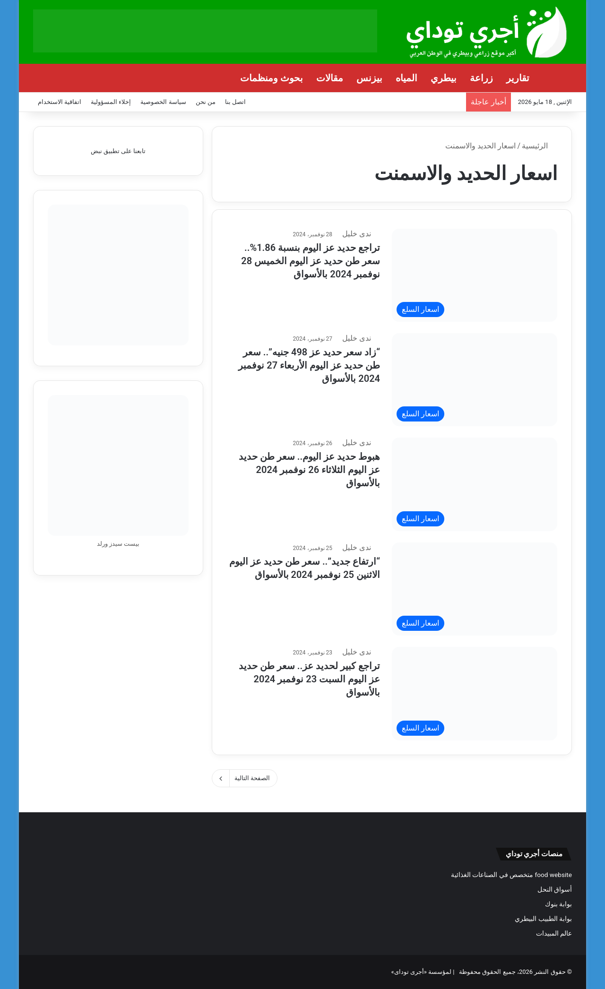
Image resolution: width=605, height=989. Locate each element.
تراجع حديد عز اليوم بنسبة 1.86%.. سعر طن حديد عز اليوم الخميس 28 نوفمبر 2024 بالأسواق (310, 260)
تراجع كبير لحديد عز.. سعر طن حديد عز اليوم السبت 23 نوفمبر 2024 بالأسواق (309, 678)
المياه (406, 78)
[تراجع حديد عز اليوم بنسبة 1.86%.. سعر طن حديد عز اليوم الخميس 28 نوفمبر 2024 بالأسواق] (474, 275)
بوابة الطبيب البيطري (543, 918)
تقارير (517, 78)
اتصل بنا (235, 101)
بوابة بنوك (558, 904)
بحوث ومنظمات (271, 78)
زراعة (481, 78)
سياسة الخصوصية (163, 101)
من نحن (206, 101)
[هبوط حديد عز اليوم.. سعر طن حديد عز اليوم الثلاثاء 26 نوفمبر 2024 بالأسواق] (474, 484)
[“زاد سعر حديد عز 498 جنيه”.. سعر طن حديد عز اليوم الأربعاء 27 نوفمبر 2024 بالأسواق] (474, 379)
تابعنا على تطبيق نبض (118, 151)
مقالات (329, 78)
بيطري (444, 78)
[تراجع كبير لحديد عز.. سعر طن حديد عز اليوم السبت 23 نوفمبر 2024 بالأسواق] (474, 693)
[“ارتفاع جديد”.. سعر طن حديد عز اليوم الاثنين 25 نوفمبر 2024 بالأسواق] (474, 589)
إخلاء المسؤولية (111, 101)
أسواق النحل (554, 889)
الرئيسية (539, 145)
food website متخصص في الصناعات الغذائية (511, 874)
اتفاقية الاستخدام (59, 101)
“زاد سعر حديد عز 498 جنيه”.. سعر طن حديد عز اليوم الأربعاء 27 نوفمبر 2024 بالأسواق (309, 364)
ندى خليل (362, 233)
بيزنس (369, 78)
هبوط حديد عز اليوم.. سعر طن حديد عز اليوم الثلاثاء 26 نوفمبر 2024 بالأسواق (309, 469)
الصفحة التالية (244, 778)
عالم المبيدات (554, 933)
